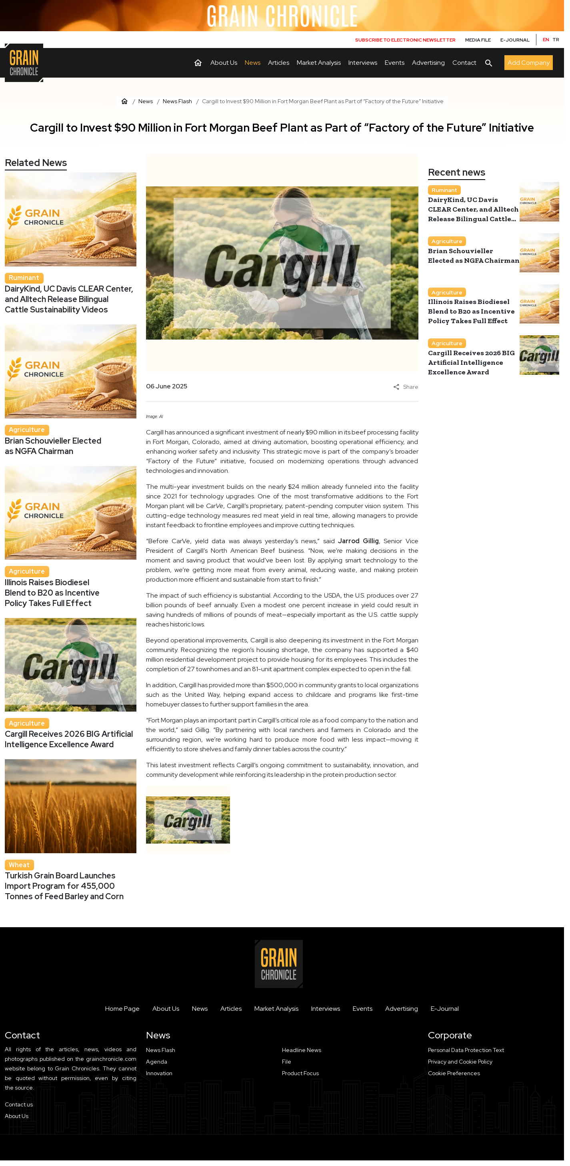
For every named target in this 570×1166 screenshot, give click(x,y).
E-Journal (445, 1008)
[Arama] (489, 63)
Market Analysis (276, 1008)
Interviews (325, 1008)
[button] (494, 1073)
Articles (231, 1008)
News (200, 1008)
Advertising (401, 1008)
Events (362, 1008)
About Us (165, 1008)
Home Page (122, 1008)
